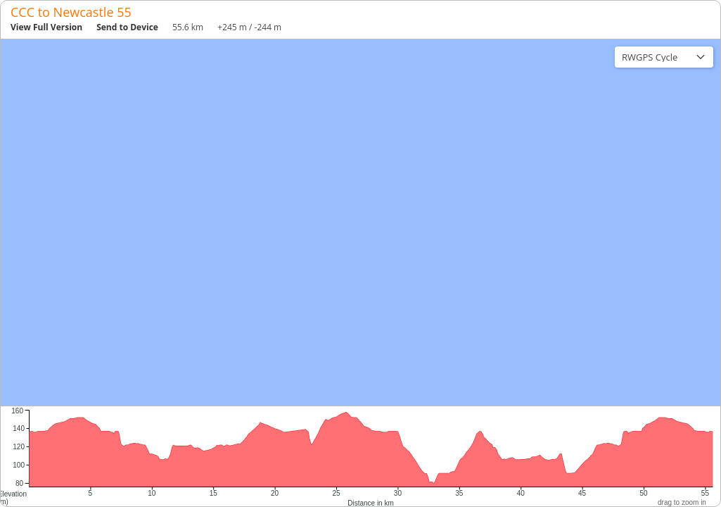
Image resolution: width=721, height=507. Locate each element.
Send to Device (127, 27)
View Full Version (46, 27)
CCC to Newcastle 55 (71, 12)
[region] (360, 222)
